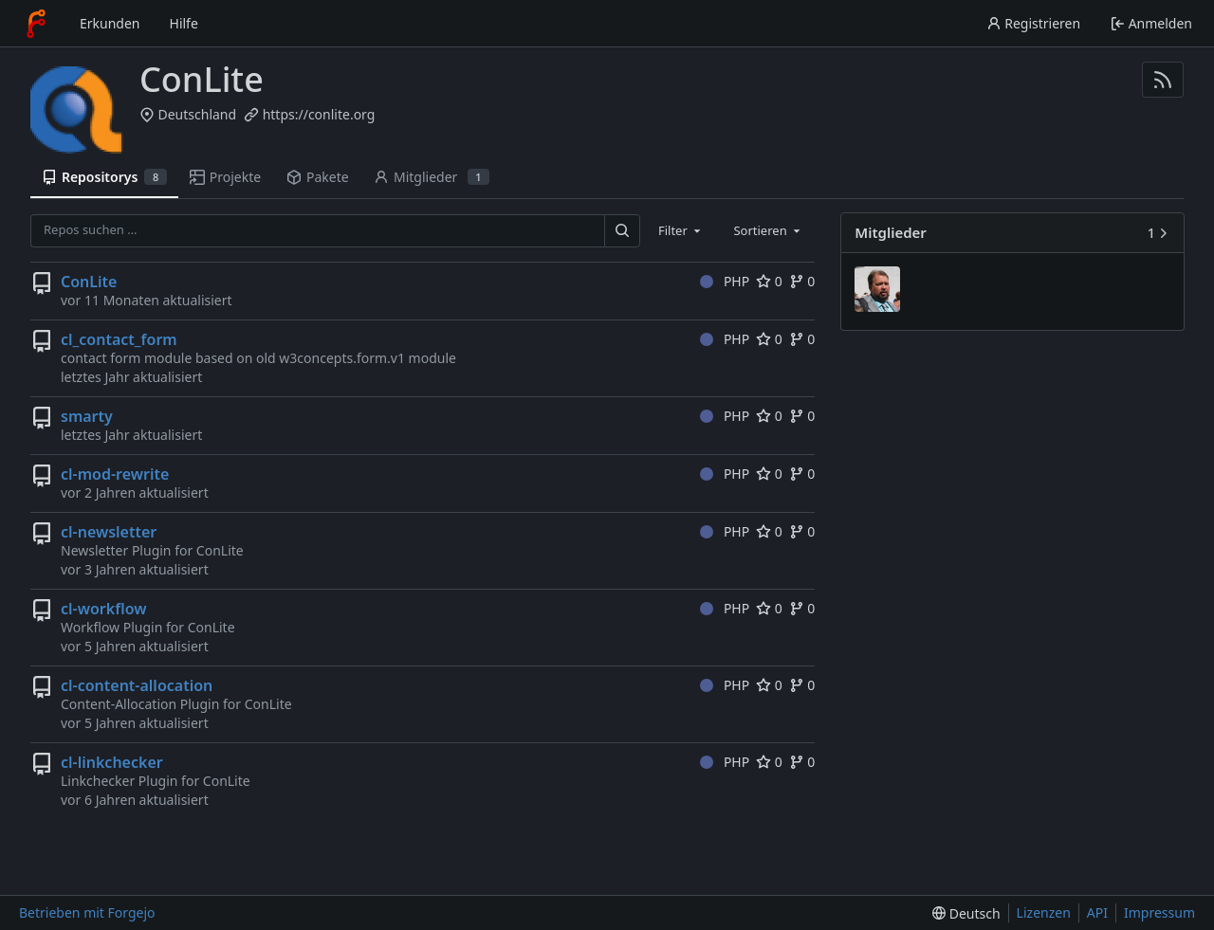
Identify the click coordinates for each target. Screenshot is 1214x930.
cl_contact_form (119, 339)
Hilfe (184, 23)
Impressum (1159, 912)
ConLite (89, 281)
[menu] (966, 913)
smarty (87, 416)
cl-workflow (104, 608)
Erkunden (110, 23)
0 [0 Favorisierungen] (769, 281)
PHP (724, 281)
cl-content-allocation (136, 685)
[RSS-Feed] (1163, 80)
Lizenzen (1044, 912)
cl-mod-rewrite (115, 474)
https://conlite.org (319, 114)
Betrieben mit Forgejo (87, 912)
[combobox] (681, 230)
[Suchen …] (622, 230)
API (1097, 912)
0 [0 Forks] (802, 281)
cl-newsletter (108, 531)
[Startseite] (36, 24)
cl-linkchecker (112, 762)
